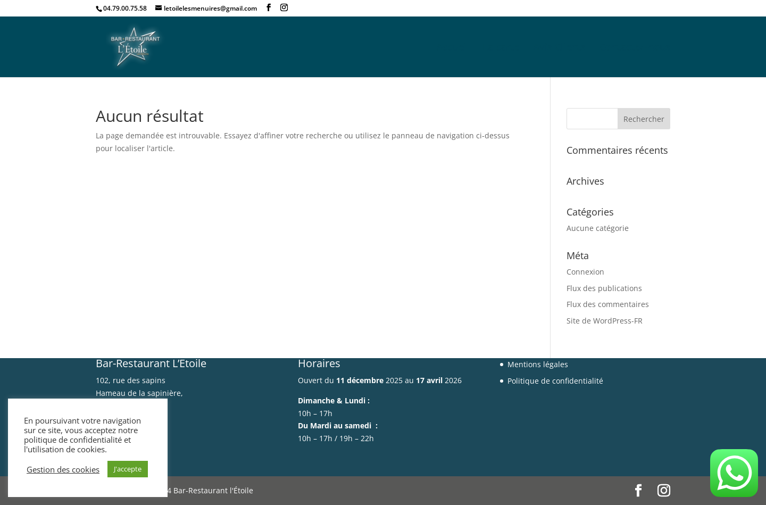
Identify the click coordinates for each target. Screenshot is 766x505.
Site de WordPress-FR (605, 321)
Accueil (452, 48)
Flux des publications (604, 288)
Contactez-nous (635, 48)
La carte (500, 48)
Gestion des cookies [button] (63, 469)
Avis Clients (559, 48)
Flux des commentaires (608, 304)
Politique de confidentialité (555, 381)
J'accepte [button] (127, 469)
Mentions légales (537, 364)
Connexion (585, 272)
